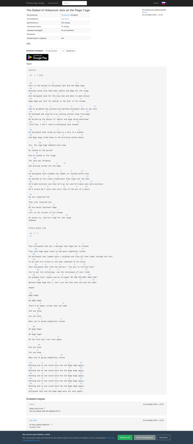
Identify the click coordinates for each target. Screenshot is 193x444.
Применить (70, 51)
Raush (144, 12)
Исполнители (53, 3)
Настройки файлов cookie (124, 427)
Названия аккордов (34, 51)
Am (31, 75)
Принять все (125, 437)
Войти (156, 3)
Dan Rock (65, 19)
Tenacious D (66, 15)
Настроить (163, 437)
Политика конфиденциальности (98, 427)
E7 (95, 104)
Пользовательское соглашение (71, 427)
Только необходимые (144, 437)
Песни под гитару (35, 3)
